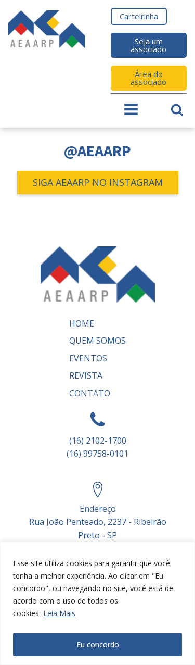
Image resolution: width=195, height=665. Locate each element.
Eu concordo (97, 644)
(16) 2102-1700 (97, 440)
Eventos (88, 358)
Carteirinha (139, 16)
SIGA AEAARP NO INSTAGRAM (98, 182)
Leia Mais (59, 613)
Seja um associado (148, 45)
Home (81, 323)
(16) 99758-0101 (97, 453)
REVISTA (85, 375)
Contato (89, 393)
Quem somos (97, 340)
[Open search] (177, 110)
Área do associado (148, 78)
